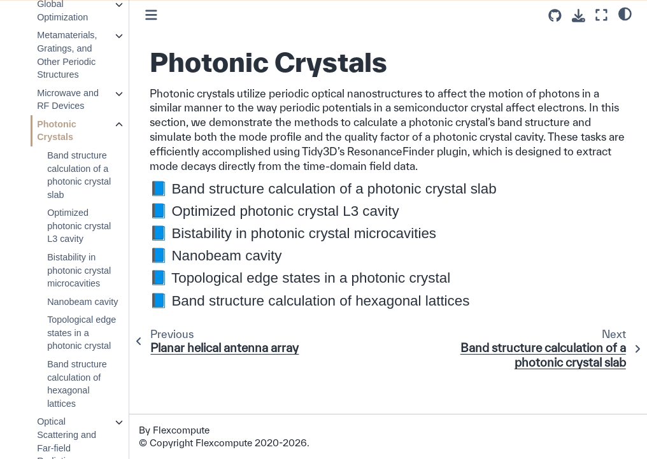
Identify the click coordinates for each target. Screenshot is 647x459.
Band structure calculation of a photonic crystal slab (79, 175)
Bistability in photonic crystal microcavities (79, 270)
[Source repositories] (555, 15)
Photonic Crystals (56, 131)
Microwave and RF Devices (68, 99)
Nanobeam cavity (82, 302)
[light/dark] (625, 13)
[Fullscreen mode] (601, 15)
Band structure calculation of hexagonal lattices (77, 384)
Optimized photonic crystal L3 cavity (79, 226)
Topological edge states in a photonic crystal (81, 332)
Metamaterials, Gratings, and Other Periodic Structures (67, 55)
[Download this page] (578, 15)
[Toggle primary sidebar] (151, 15)
